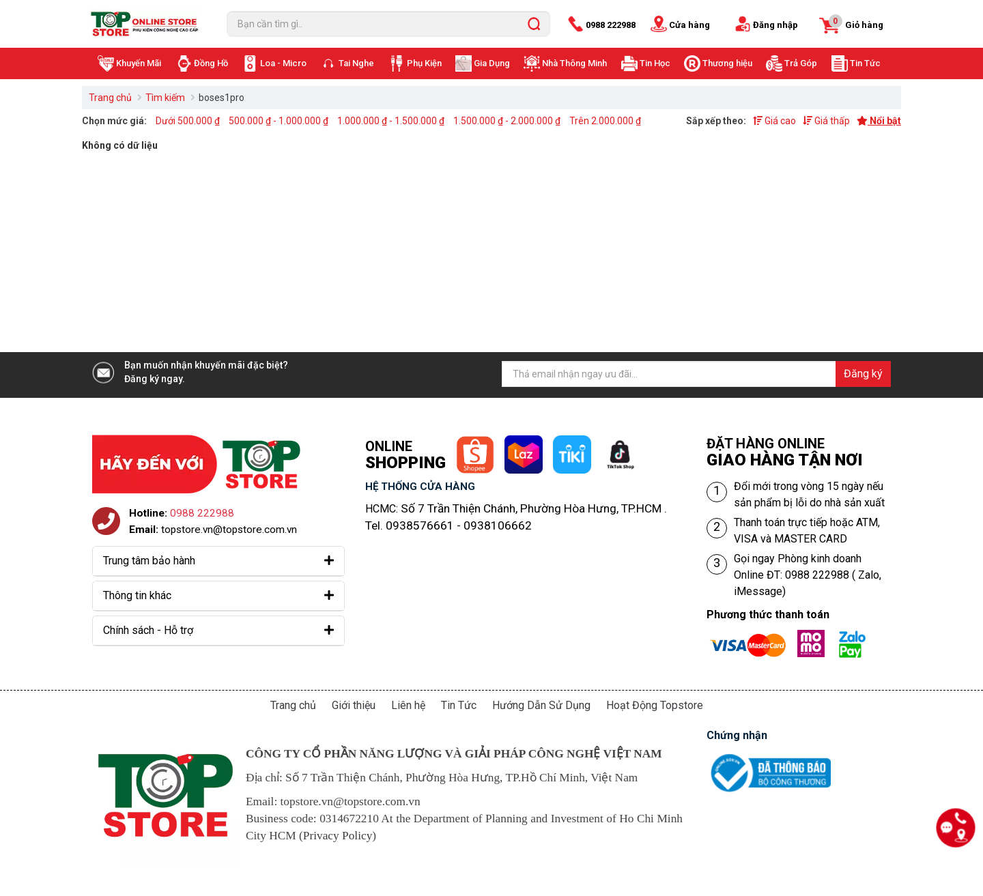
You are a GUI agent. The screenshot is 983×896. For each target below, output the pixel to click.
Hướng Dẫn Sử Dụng (541, 705)
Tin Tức (865, 63)
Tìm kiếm (165, 97)
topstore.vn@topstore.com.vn (229, 529)
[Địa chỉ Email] (696, 374)
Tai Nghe (356, 63)
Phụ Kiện (424, 63)
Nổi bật (879, 120)
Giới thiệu (353, 705)
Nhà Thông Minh (574, 63)
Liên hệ (408, 705)
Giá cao (774, 120)
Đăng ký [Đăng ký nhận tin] (863, 373)
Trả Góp (800, 63)
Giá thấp (826, 120)
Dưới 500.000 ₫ (188, 120)
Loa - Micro (283, 63)
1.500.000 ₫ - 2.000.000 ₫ (506, 120)
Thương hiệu (727, 63)
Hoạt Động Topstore (654, 705)
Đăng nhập (775, 25)
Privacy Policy (338, 835)
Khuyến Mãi (138, 63)
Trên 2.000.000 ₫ (605, 120)
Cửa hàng (689, 25)
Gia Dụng (492, 63)
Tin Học (655, 63)
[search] (533, 24)
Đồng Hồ (211, 63)
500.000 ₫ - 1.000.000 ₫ (278, 120)
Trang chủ (110, 97)
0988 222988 (611, 25)
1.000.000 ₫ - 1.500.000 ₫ (390, 120)
